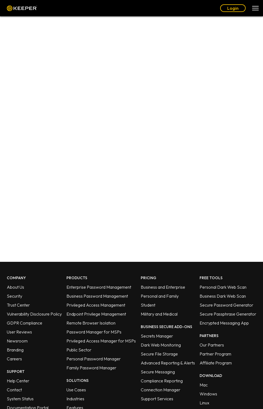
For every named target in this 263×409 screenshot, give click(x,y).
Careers (14, 358)
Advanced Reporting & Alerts (168, 363)
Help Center (18, 380)
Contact (14, 389)
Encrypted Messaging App (224, 323)
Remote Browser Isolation (91, 323)
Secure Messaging (158, 372)
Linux (204, 402)
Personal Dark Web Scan (223, 287)
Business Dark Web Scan (223, 296)
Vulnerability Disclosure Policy (34, 314)
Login (233, 8)
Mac (204, 385)
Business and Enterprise (163, 287)
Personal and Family (160, 296)
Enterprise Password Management (98, 287)
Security (14, 296)
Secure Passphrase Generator (228, 314)
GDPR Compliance (24, 323)
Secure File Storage (159, 354)
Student (148, 305)
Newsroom (17, 341)
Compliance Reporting (162, 380)
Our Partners (212, 345)
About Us (15, 287)
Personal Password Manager (93, 358)
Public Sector (78, 350)
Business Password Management (97, 296)
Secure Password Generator (226, 305)
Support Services (157, 398)
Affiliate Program (216, 363)
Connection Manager (160, 389)
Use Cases (76, 389)
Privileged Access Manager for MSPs (101, 341)
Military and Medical (159, 314)
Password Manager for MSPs (93, 332)
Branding (15, 350)
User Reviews (19, 332)
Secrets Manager (157, 336)
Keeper (22, 8)
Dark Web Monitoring (161, 345)
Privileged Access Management (95, 305)
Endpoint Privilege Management (96, 314)
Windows (208, 394)
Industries (75, 398)
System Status (20, 398)
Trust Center (18, 305)
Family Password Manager (91, 367)
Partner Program (215, 354)
